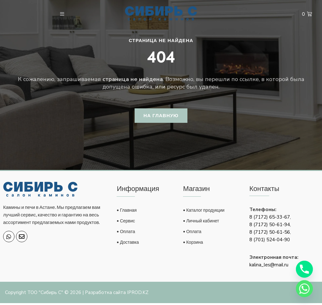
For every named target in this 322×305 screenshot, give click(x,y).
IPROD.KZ (137, 294)
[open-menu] (57, 14)
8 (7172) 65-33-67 (269, 219)
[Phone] (304, 269)
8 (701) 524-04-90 (269, 241)
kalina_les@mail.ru (268, 267)
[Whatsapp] (304, 288)
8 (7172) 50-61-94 (269, 226)
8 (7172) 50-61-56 (269, 234)
